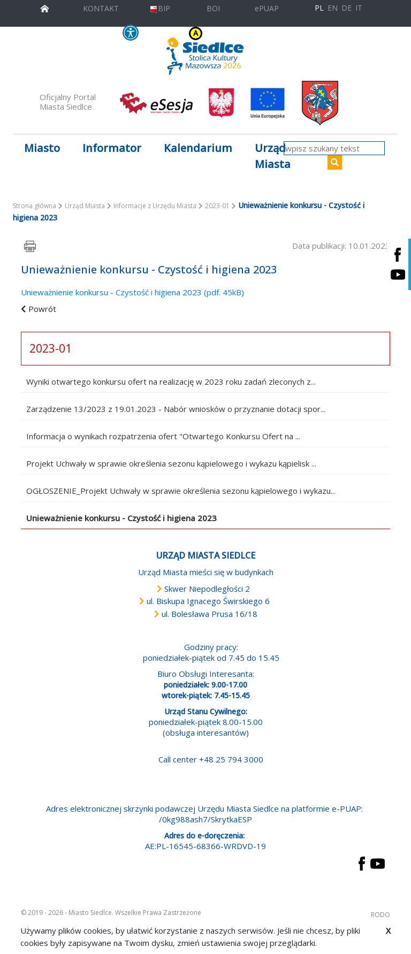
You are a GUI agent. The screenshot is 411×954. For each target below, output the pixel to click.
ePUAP (267, 8)
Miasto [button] (42, 148)
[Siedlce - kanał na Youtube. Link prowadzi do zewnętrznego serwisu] (398, 274)
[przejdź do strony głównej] (45, 7)
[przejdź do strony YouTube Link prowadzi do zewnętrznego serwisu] (377, 862)
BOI (213, 8)
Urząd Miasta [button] (273, 156)
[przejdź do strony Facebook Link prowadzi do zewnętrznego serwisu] (362, 862)
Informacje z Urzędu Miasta (154, 205)
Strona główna (34, 205)
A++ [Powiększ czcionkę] (272, 33)
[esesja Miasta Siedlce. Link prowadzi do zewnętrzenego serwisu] (156, 102)
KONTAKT (101, 8)
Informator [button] (111, 148)
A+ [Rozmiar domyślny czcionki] (259, 33)
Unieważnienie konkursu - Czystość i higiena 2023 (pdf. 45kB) (132, 292)
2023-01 (217, 205)
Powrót (42, 308)
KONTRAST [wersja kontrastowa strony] (174, 33)
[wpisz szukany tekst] (334, 148)
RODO (380, 914)
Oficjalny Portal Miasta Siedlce (68, 101)
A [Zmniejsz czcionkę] (250, 33)
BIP (159, 8)
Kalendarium (198, 148)
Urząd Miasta (85, 205)
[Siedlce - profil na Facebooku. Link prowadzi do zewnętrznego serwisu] (398, 254)
